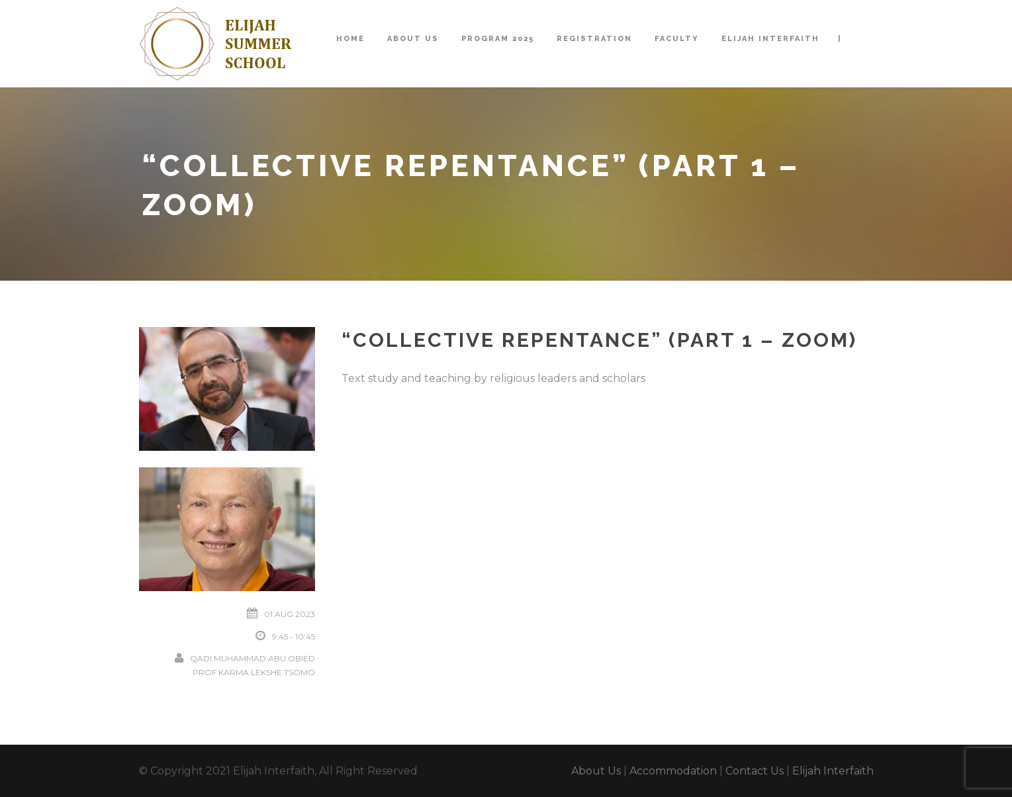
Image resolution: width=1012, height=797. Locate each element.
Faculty (677, 38)
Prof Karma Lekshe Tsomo (254, 672)
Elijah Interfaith (770, 38)
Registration (594, 38)
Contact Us (754, 771)
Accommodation (673, 771)
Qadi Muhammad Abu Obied (252, 658)
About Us (413, 38)
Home (350, 38)
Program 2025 (497, 38)
